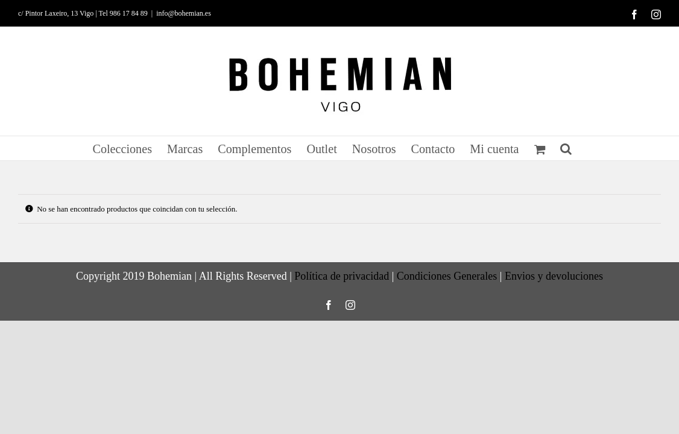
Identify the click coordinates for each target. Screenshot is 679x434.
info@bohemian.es (183, 13)
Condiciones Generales (447, 276)
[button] (585, 148)
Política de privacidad (341, 276)
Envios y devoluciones (554, 276)
